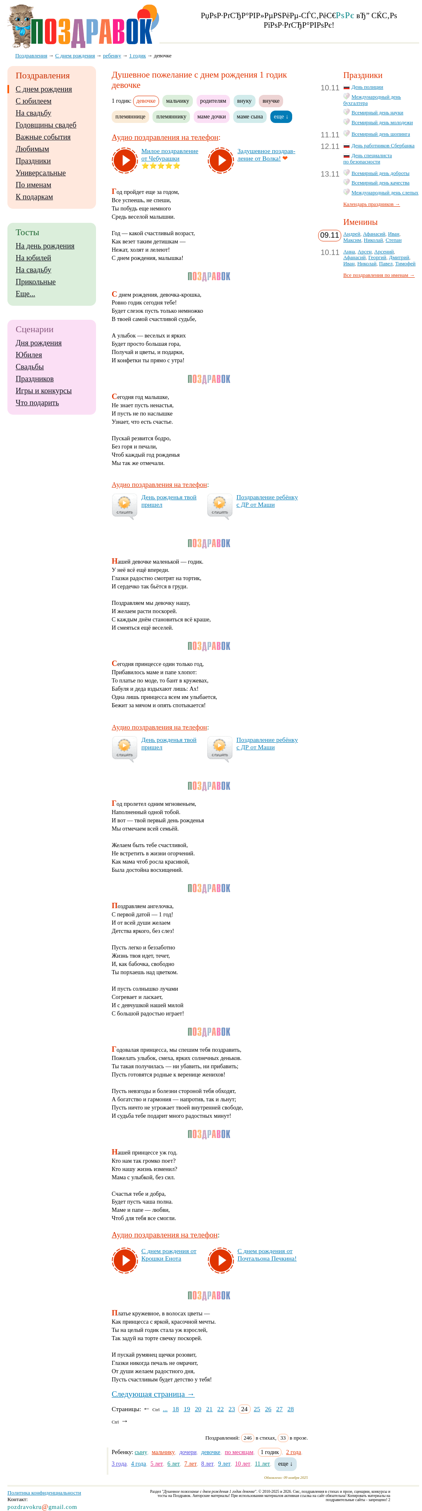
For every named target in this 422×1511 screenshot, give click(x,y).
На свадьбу (33, 113)
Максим (352, 240)
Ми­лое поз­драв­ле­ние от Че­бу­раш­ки (169, 154)
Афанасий (374, 234)
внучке (271, 100)
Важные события (43, 137)
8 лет (207, 1463)
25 (257, 1408)
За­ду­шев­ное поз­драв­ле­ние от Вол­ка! (266, 154)
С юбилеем (34, 101)
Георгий (377, 257)
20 (198, 1408)
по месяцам (239, 1452)
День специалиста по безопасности (367, 159)
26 (268, 1408)
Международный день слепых (385, 193)
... (165, 1408)
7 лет (190, 1463)
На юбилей (33, 258)
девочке (210, 1452)
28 (290, 1408)
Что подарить (37, 403)
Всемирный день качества (381, 183)
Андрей (351, 234)
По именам (33, 185)
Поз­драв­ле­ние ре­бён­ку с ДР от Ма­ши (267, 500)
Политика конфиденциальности (44, 1493)
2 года (293, 1452)
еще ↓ (281, 116)
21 (209, 1408)
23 (232, 1408)
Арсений (384, 252)
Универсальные (41, 173)
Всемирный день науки (377, 113)
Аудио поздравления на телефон (165, 137)
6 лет (173, 1463)
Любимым (32, 149)
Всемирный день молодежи (382, 122)
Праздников (35, 379)
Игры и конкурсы (44, 391)
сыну (141, 1452)
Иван (393, 234)
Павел (386, 264)
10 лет (242, 1463)
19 (187, 1408)
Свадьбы (30, 367)
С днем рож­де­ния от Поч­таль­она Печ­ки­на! (267, 1254)
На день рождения (45, 246)
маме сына (250, 116)
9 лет (224, 1463)
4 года (138, 1463)
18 (175, 1408)
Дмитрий (399, 257)
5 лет (156, 1463)
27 (279, 1408)
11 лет (262, 1463)
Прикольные (36, 282)
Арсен (365, 252)
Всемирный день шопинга (381, 134)
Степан (394, 240)
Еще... (25, 294)
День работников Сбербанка (383, 146)
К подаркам (34, 197)
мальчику (177, 100)
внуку (244, 100)
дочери (188, 1452)
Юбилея (29, 355)
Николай (373, 240)
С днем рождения (44, 89)
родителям (213, 100)
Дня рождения (39, 343)
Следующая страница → (153, 1394)
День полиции (367, 87)
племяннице (130, 116)
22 (220, 1408)
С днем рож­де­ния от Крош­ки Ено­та (168, 1254)
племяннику (171, 116)
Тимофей (405, 264)
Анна (349, 252)
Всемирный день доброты (381, 173)
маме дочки (211, 116)
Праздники (33, 161)
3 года (119, 1463)
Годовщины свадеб (46, 125)
